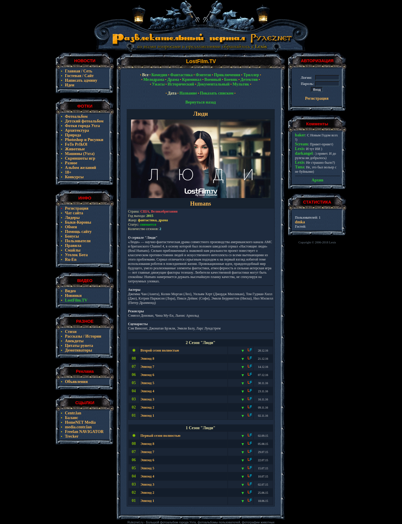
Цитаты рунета (78, 345)
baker (300, 135)
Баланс (71, 418)
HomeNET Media (80, 422)
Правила (72, 245)
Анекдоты (74, 341)
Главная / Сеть (78, 71)
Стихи (70, 331)
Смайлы (72, 250)
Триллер (251, 75)
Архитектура (76, 130)
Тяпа (299, 167)
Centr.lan (72, 413)
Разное (70, 163)
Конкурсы (74, 177)
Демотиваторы (78, 350)
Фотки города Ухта (82, 126)
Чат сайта (73, 213)
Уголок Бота (76, 255)
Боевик (230, 79)
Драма (173, 79)
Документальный (213, 84)
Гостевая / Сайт (79, 76)
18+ (67, 172)
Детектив (249, 79)
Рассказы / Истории (82, 336)
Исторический (181, 84)
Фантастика (181, 75)
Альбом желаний (80, 167)
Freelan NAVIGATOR (84, 431)
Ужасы (158, 84)
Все (145, 75)
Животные (74, 149)
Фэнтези (203, 75)
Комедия (159, 75)
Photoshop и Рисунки (83, 140)
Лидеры (72, 217)
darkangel (304, 153)
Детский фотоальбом (83, 121)
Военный (212, 79)
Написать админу (80, 80)
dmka (300, 222)
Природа (72, 135)
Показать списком (217, 93)
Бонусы (71, 236)
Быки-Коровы (77, 222)
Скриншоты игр (79, 158)
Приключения (227, 75)
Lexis (299, 149)
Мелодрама (153, 79)
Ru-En (70, 259)
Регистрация (76, 208)
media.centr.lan (78, 427)
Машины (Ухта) (79, 154)
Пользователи (77, 241)
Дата (172, 93)
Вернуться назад (200, 102)
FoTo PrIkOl (75, 144)
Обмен (70, 227)
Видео (70, 291)
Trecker (71, 436)
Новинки (73, 295)
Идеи (69, 85)
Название (188, 93)
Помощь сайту (77, 231)
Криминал (192, 79)
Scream (301, 144)
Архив (318, 180)
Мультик (240, 84)
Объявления (76, 381)
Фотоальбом (76, 116)
